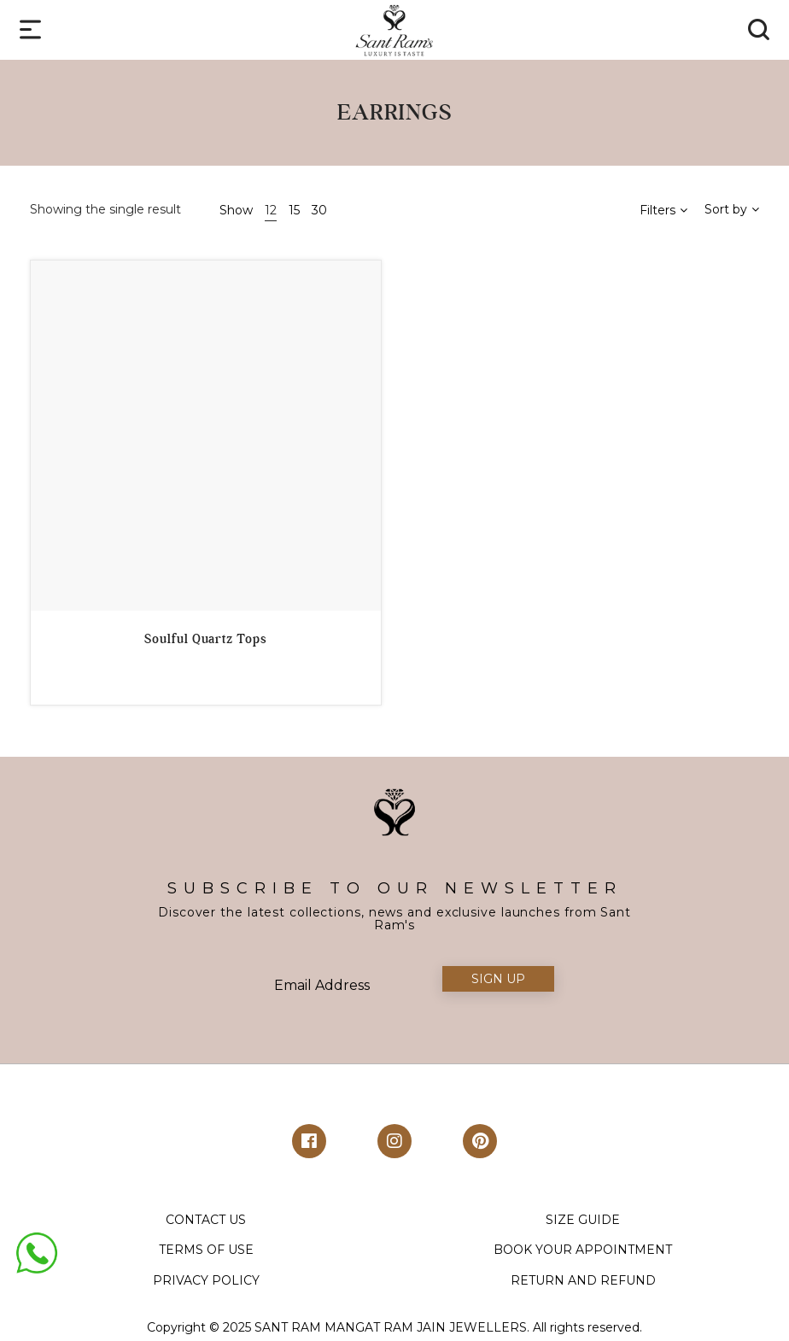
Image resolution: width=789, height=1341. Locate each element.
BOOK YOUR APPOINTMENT (583, 1249)
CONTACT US (206, 1219)
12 (271, 210)
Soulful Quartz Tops (205, 638)
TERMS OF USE (206, 1249)
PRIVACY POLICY (206, 1280)
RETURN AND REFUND (583, 1280)
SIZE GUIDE (583, 1219)
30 (319, 210)
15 (294, 210)
